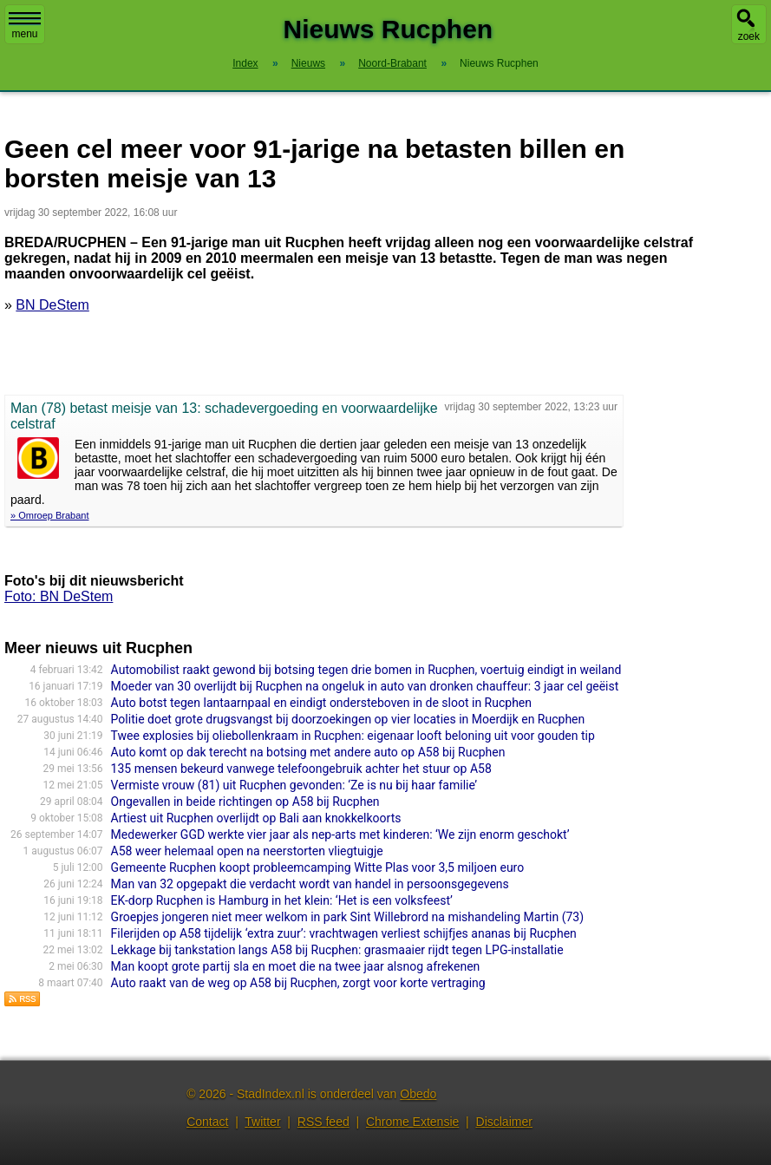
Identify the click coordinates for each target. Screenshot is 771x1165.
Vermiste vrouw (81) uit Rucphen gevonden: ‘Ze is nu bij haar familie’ (294, 785)
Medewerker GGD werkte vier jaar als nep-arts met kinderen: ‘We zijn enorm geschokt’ (340, 834)
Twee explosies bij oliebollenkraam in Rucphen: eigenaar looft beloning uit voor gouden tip (353, 736)
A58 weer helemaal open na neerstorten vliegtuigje (247, 851)
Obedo (418, 1094)
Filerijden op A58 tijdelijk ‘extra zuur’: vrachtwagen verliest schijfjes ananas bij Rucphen (344, 933)
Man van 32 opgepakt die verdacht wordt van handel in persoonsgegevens (310, 884)
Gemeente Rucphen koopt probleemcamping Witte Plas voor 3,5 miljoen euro (318, 867)
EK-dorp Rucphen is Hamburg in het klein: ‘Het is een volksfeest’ (282, 900)
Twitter (262, 1122)
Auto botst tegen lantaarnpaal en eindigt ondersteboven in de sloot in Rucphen (321, 703)
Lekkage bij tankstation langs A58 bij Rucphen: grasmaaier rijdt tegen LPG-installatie (337, 950)
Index (245, 63)
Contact (207, 1122)
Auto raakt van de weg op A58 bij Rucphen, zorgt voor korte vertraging (298, 983)
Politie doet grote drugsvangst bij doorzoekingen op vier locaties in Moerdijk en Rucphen (348, 719)
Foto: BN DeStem (58, 596)
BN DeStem (52, 305)
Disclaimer (504, 1122)
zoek (749, 36)
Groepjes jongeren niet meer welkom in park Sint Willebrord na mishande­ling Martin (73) (348, 917)
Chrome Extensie (412, 1122)
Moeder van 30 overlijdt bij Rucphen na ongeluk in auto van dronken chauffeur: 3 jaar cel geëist (365, 686)
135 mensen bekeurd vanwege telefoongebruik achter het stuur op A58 (301, 769)
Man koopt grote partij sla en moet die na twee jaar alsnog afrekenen (295, 966)
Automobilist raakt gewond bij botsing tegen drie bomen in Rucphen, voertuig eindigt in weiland (366, 670)
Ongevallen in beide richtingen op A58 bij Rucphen (245, 801)
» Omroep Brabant (49, 515)
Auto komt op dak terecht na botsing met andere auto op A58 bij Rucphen (308, 752)
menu (25, 26)
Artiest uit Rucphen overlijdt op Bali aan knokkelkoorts (256, 818)
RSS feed (323, 1122)
